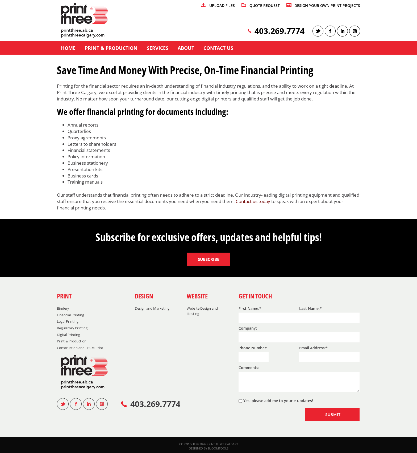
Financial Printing (70, 315)
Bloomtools (218, 450)
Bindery (63, 308)
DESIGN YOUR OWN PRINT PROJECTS (327, 5)
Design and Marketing (152, 308)
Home (68, 48)
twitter (317, 31)
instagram (354, 31)
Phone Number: (253, 347)
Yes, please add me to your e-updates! (276, 401)
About (186, 48)
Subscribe (208, 259)
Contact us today (253, 202)
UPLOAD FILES (222, 5)
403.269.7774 (280, 31)
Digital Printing (68, 334)
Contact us (218, 48)
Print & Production (111, 48)
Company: (248, 328)
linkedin (342, 31)
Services (157, 48)
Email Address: (312, 347)
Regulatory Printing (72, 328)
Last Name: (309, 308)
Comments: (249, 367)
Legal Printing (67, 321)
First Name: (249, 308)
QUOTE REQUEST (264, 5)
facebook (330, 31)
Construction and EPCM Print (80, 347)
